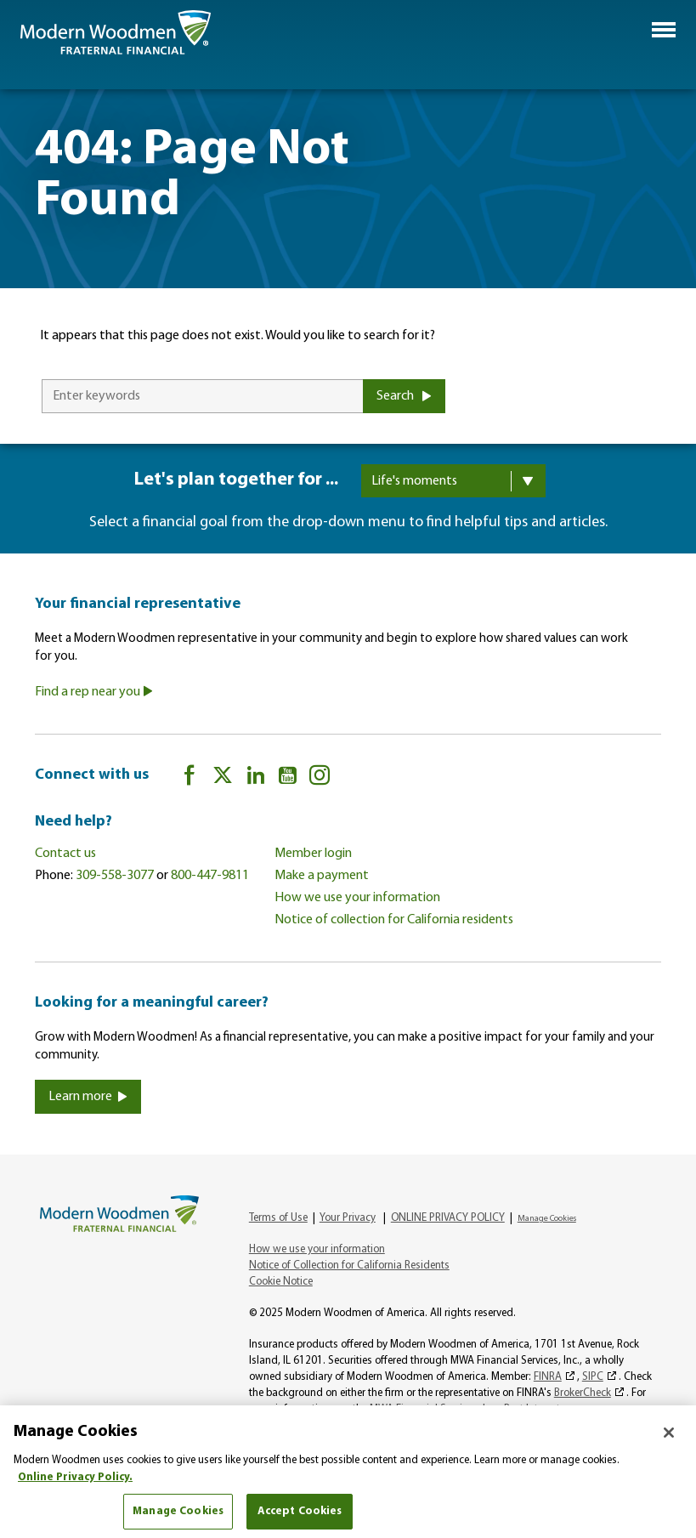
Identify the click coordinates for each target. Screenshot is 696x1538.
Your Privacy (348, 1217)
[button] (664, 30)
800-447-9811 (210, 876)
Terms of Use (278, 1217)
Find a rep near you (94, 692)
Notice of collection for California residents (393, 920)
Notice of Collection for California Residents (349, 1265)
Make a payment (321, 876)
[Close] (669, 1432)
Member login (313, 853)
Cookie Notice (281, 1281)
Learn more (87, 1097)
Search (404, 396)
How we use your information (357, 898)
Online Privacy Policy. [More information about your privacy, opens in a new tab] (75, 1477)
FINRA (548, 1376)
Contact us (65, 853)
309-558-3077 (115, 876)
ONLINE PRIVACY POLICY (448, 1217)
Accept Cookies (299, 1511)
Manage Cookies (547, 1218)
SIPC (592, 1376)
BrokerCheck (582, 1393)
